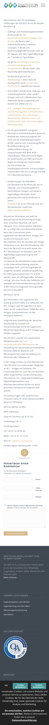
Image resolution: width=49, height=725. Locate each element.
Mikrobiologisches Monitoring (15, 610)
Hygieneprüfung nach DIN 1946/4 (17, 606)
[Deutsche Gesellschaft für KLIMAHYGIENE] (20, 5)
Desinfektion (8, 614)
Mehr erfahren (10, 577)
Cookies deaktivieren (38, 686)
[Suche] (35, 5)
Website (39, 497)
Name (38, 479)
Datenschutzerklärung (24, 720)
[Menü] (41, 5)
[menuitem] (35, 5)
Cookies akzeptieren (20, 686)
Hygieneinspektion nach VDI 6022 (17, 602)
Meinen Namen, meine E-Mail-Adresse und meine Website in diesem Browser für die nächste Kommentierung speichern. (25, 508)
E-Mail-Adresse (39, 489)
